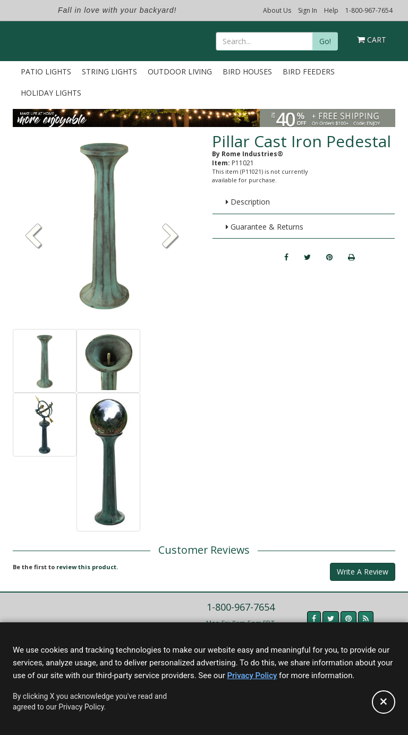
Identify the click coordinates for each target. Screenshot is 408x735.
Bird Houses (247, 71)
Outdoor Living (180, 71)
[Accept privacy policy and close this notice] (383, 702)
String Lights (109, 71)
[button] (170, 237)
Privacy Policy (252, 675)
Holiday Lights (51, 93)
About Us (277, 10)
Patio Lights (46, 71)
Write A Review (362, 572)
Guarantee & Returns (264, 227)
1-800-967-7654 (369, 10)
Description (248, 202)
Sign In (307, 10)
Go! (325, 41)
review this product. (87, 567)
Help (331, 10)
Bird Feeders (309, 71)
